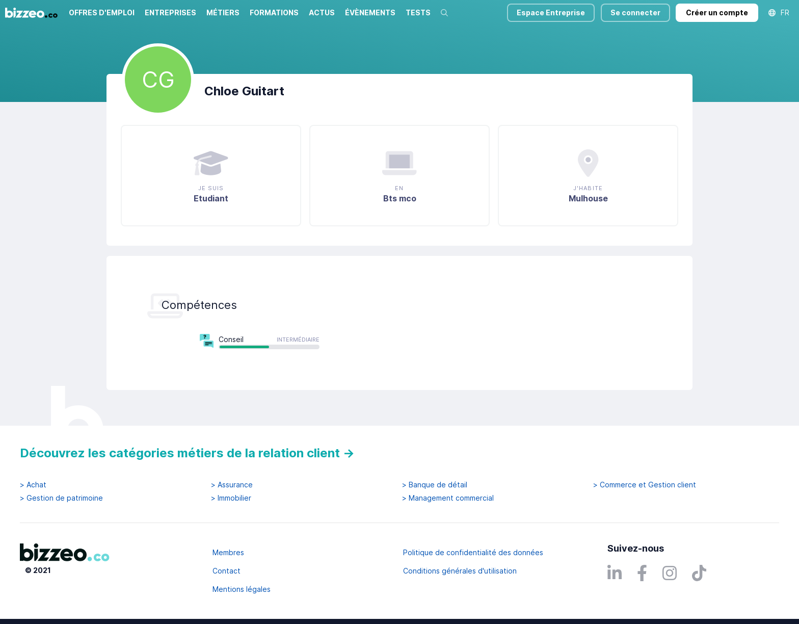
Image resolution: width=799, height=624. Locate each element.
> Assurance (232, 485)
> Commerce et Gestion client (644, 485)
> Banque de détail (434, 485)
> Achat (33, 485)
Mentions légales (241, 589)
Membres (228, 552)
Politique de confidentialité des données (473, 552)
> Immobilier (231, 498)
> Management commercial (448, 498)
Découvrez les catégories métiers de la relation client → (187, 453)
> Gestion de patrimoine (61, 498)
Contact (226, 570)
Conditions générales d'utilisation (460, 570)
